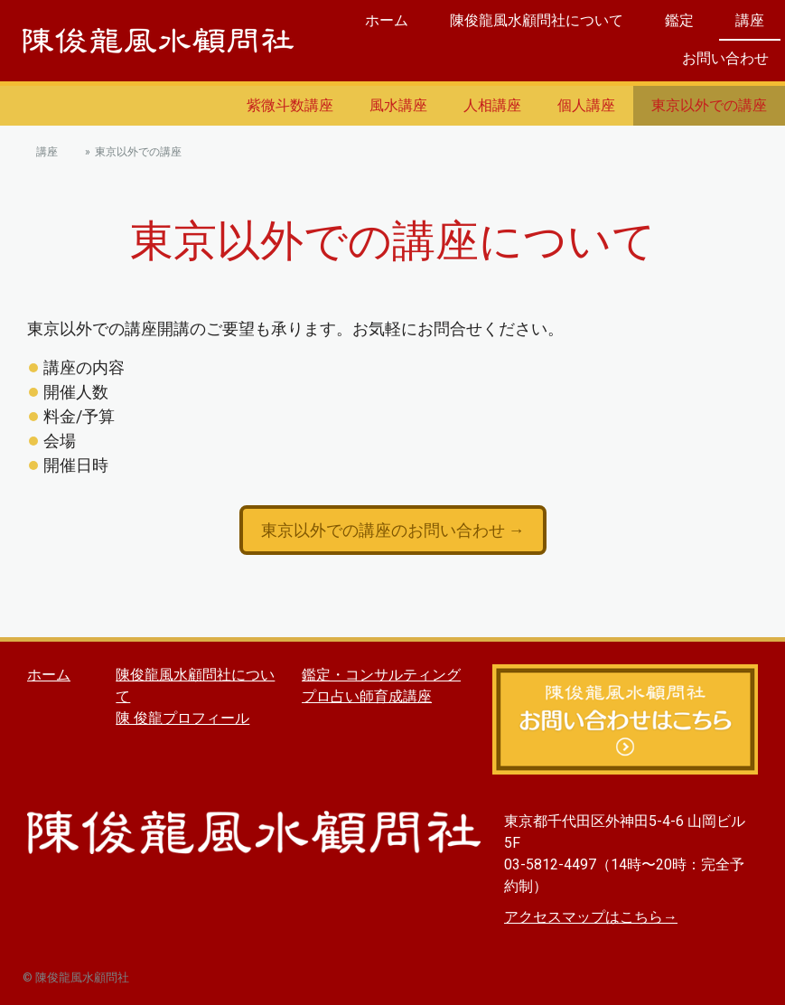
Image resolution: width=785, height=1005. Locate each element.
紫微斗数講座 (290, 105)
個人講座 (586, 105)
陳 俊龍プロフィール (182, 718)
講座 (749, 20)
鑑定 (679, 20)
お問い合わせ (725, 58)
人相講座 (492, 105)
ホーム (386, 20)
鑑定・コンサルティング (381, 674)
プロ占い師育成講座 (367, 696)
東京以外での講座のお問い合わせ (385, 530)
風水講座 (398, 105)
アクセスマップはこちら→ (591, 916)
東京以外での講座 (709, 105)
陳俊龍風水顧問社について (536, 20)
